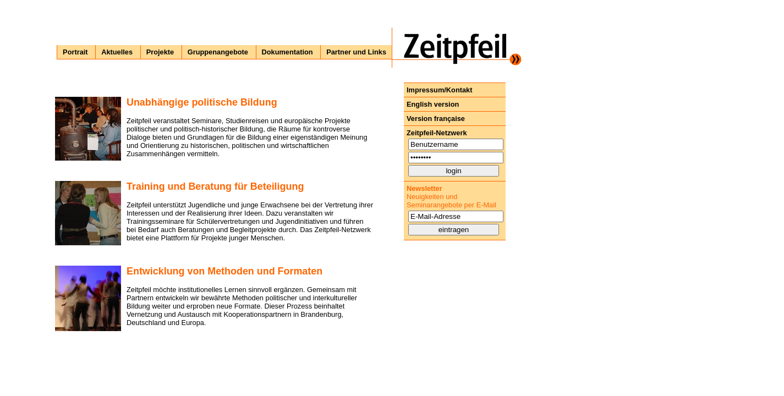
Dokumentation (287, 52)
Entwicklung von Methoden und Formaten (224, 271)
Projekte (160, 52)
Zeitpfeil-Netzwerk (437, 133)
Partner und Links (356, 52)
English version (433, 104)
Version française (436, 118)
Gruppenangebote (218, 52)
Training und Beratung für (187, 186)
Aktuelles (117, 52)
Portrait (75, 52)
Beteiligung (277, 186)
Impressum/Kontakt (439, 90)
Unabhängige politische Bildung (202, 102)
